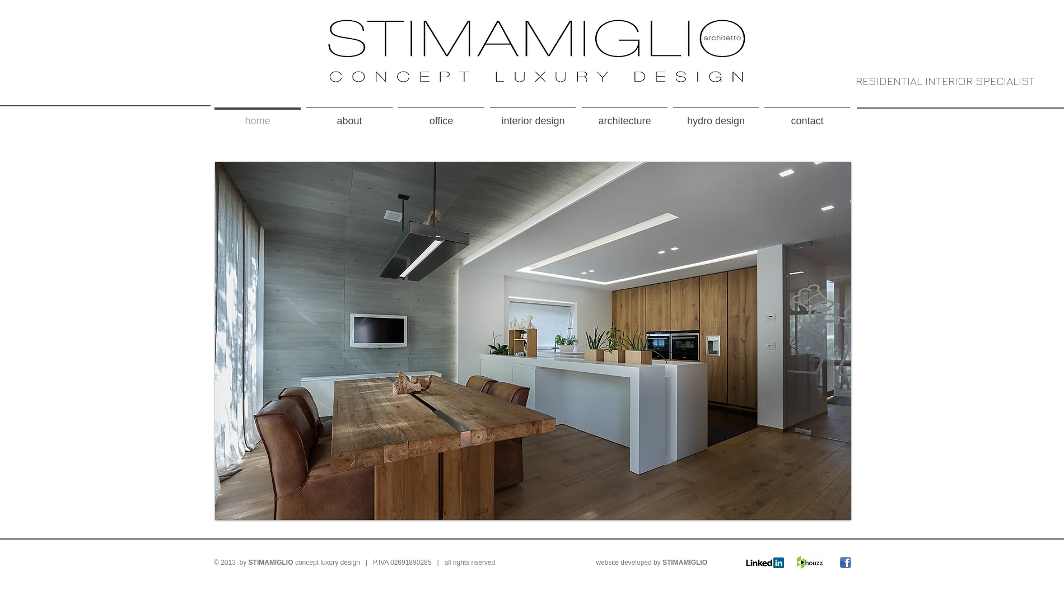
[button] (533, 341)
